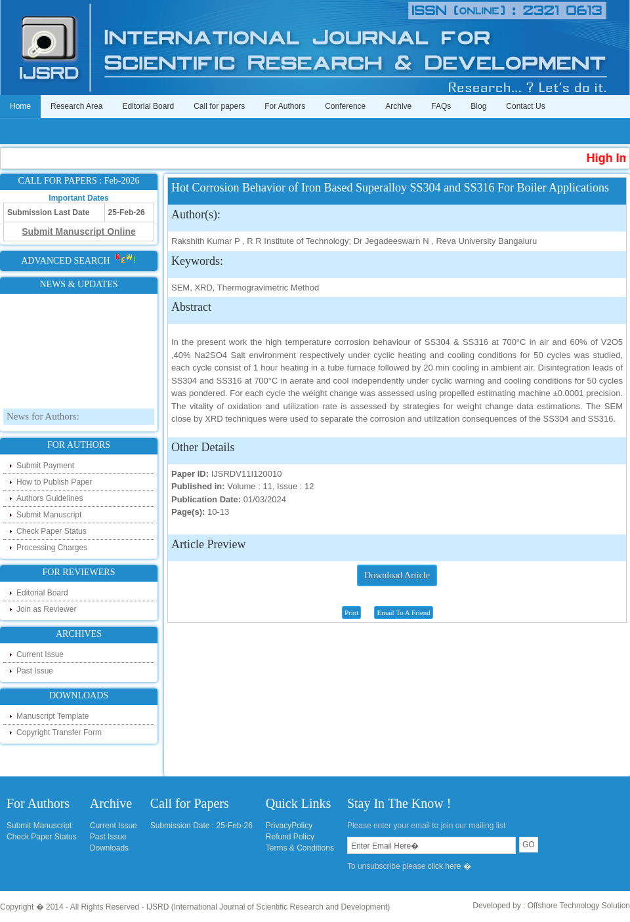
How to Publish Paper (54, 482)
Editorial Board (148, 106)
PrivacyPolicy (289, 825)
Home (20, 106)
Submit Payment (45, 465)
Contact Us (525, 106)
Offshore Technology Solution (579, 905)
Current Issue (40, 654)
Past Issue (34, 670)
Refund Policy (290, 836)
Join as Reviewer (46, 609)
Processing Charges (51, 547)
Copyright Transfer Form (59, 732)
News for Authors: (43, 423)
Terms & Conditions (300, 847)
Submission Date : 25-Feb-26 (201, 825)
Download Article (397, 575)
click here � (449, 866)
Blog (478, 106)
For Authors (284, 106)
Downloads (109, 847)
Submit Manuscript (48, 514)
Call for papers (219, 106)
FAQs (441, 106)
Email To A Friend (403, 612)
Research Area (76, 106)
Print (351, 612)
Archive (398, 106)
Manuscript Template (52, 716)
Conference (345, 106)
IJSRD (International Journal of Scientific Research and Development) (268, 907)
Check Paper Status (51, 531)
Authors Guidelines (49, 498)
